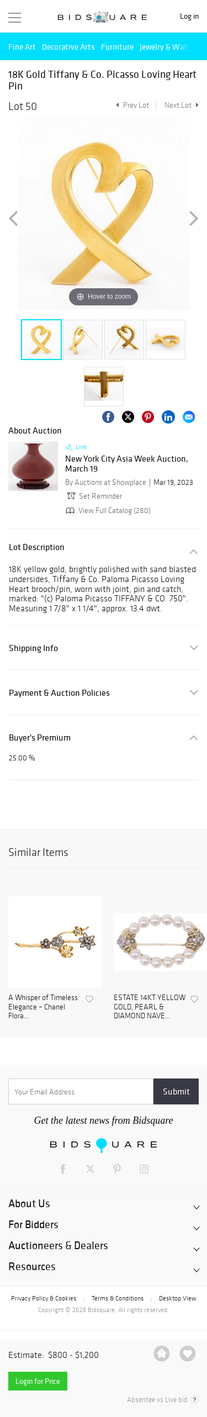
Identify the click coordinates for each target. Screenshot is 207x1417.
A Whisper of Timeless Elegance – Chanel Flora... (43, 1007)
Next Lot (181, 105)
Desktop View (177, 1298)
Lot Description (37, 547)
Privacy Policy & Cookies (43, 1298)
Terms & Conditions (118, 1298)
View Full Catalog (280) (107, 510)
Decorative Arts (68, 46)
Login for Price (37, 1381)
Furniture (117, 46)
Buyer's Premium (40, 737)
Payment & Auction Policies (59, 693)
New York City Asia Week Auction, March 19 (126, 463)
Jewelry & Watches (171, 46)
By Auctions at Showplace (105, 482)
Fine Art (22, 46)
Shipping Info (33, 648)
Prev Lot (131, 105)
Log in (189, 16)
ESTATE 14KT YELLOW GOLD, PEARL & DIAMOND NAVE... (149, 1007)
